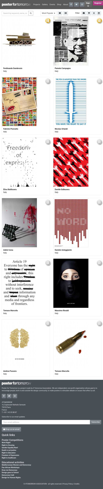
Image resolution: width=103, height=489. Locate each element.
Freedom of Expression (10, 455)
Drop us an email (11, 429)
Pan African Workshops (11, 468)
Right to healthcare (9, 458)
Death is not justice (9, 450)
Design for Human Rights (11, 478)
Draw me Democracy (9, 470)
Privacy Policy (68, 484)
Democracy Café (8, 475)
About (65, 4)
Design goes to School (10, 473)
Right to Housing (8, 445)
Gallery (45, 4)
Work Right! (6, 443)
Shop (59, 4)
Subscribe (95, 422)
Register (97, 3)
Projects (36, 4)
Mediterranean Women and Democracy (16, 465)
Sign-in (88, 4)
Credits (77, 484)
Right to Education (9, 453)
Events (52, 4)
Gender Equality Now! (10, 448)
